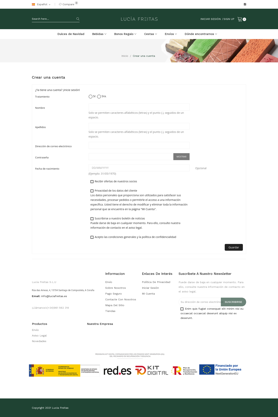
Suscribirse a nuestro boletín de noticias (136, 223)
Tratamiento (42, 96)
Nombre (40, 108)
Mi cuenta (148, 293)
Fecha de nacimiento (47, 168)
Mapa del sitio (114, 305)
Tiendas (110, 311)
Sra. (102, 96)
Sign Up (229, 18)
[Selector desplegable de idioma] (41, 4)
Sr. (93, 96)
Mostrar (181, 156)
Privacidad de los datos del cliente (139, 200)
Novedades (39, 341)
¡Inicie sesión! (71, 90)
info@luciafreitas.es (54, 296)
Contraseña (42, 157)
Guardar (234, 247)
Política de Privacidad (156, 282)
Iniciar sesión (150, 287)
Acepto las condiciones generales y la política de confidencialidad (133, 237)
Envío (108, 282)
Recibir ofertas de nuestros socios (114, 181)
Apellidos (40, 127)
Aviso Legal (39, 335)
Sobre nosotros (115, 287)
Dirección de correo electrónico (53, 146)
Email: (36, 296)
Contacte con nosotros (120, 299)
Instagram (245, 4)
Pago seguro (113, 293)
